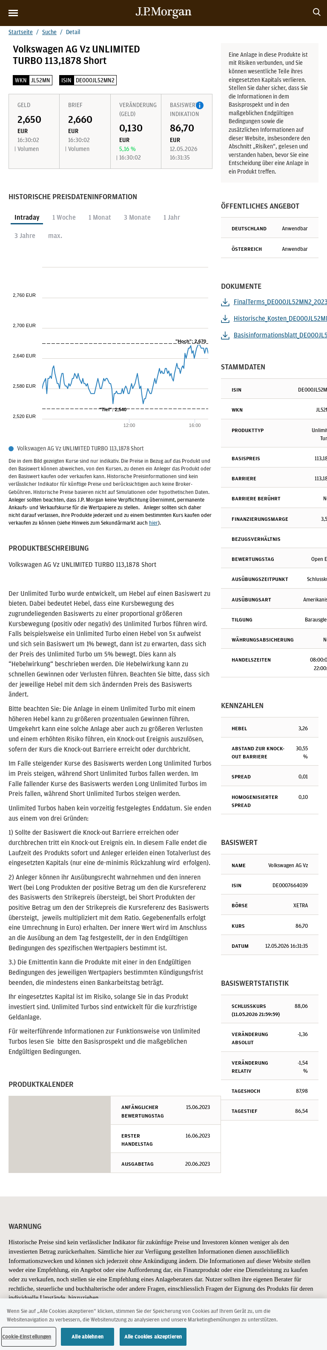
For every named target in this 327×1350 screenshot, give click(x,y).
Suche (49, 32)
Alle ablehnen (87, 1339)
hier (153, 523)
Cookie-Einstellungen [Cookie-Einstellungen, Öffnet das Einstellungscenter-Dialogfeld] (27, 1339)
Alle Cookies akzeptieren (153, 1339)
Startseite (21, 32)
